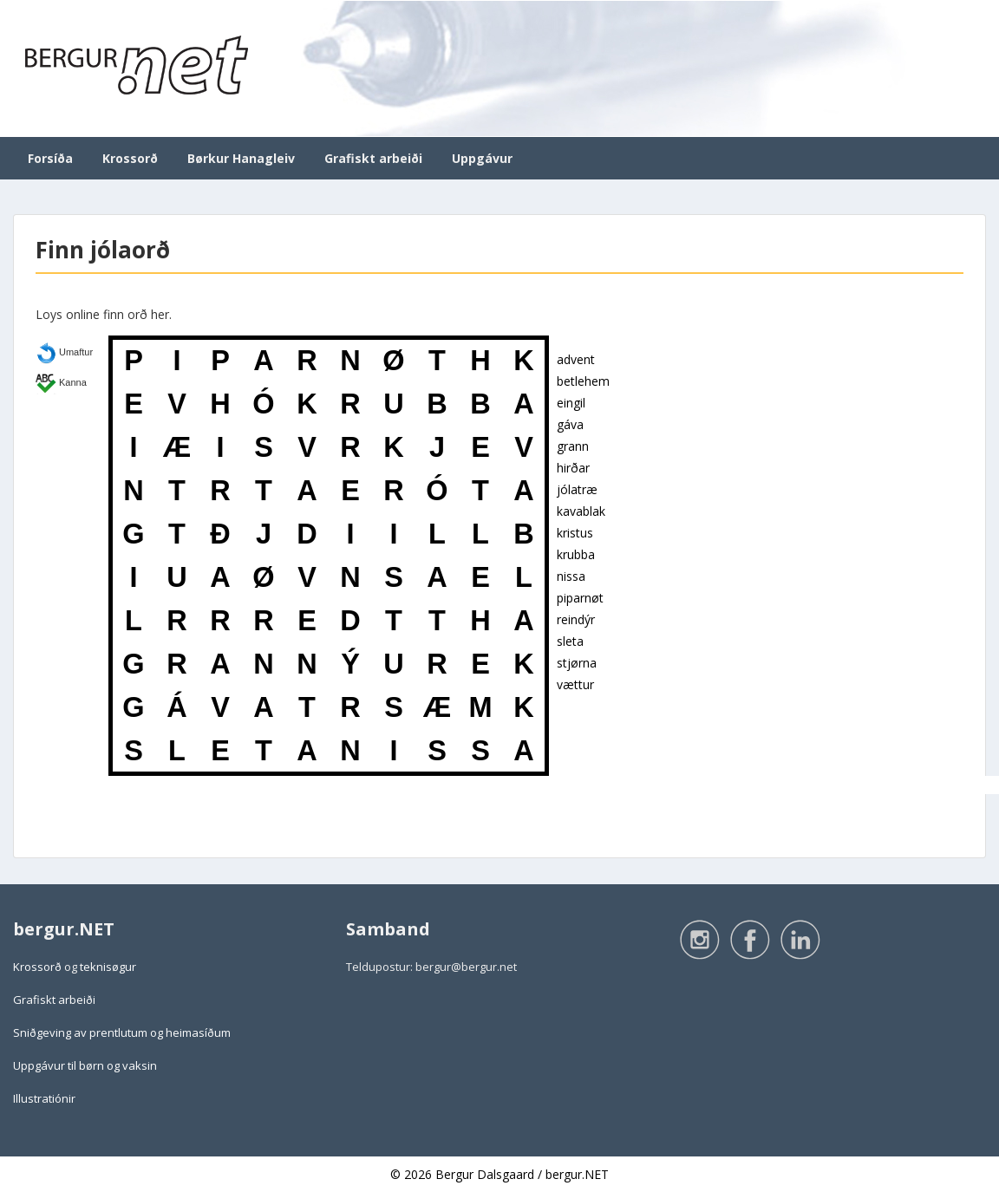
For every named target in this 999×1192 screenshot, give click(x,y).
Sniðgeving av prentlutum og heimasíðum (122, 1032)
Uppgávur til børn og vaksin (85, 1065)
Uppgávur (482, 158)
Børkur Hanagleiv (241, 158)
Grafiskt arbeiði (373, 158)
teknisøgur (108, 966)
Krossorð (130, 158)
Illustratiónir (44, 1098)
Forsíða (50, 158)
